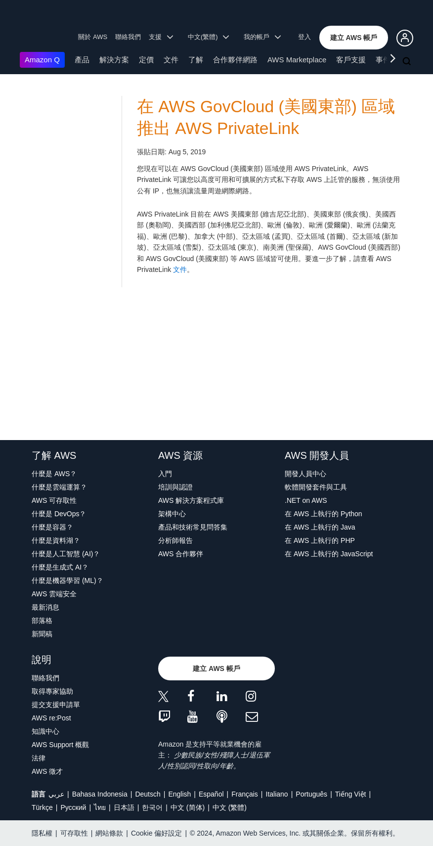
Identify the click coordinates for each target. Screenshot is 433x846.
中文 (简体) (188, 807)
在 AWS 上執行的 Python (323, 514)
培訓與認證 (175, 487)
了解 (195, 59)
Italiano (277, 794)
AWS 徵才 (47, 771)
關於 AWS (92, 37)
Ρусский (73, 807)
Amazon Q (42, 59)
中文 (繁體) (230, 807)
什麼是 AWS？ (54, 474)
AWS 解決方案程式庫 (191, 500)
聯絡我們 (128, 37)
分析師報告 (175, 540)
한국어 (152, 807)
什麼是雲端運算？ (59, 487)
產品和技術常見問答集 (192, 527)
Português (311, 794)
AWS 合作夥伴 (180, 554)
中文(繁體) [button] (208, 37)
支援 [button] (161, 37)
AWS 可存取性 (54, 500)
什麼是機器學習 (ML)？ (67, 580)
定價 (146, 59)
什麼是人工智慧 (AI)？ (66, 554)
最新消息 (45, 607)
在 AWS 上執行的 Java (320, 527)
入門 (165, 474)
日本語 (124, 807)
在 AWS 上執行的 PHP (320, 540)
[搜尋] (407, 62)
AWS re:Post (51, 718)
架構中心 (172, 514)
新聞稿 (42, 634)
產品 (82, 59)
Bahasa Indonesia (100, 794)
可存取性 (74, 833)
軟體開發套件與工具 (316, 487)
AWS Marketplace (296, 59)
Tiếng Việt (350, 794)
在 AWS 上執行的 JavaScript (329, 554)
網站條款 (109, 833)
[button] (354, 37)
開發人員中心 (305, 474)
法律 (38, 758)
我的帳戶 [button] (262, 37)
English (179, 794)
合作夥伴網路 (235, 59)
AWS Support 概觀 (60, 745)
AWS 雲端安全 (54, 594)
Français (244, 794)
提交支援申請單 (56, 705)
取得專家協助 (52, 691)
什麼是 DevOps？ (59, 514)
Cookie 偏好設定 (156, 833)
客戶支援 (351, 59)
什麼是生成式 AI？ (60, 567)
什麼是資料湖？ (56, 540)
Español (211, 794)
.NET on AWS (306, 500)
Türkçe (42, 807)
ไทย (100, 807)
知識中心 (45, 731)
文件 (171, 59)
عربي (56, 794)
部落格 (42, 620)
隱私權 (42, 833)
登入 (304, 37)
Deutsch (147, 794)
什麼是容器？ (52, 527)
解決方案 (114, 59)
